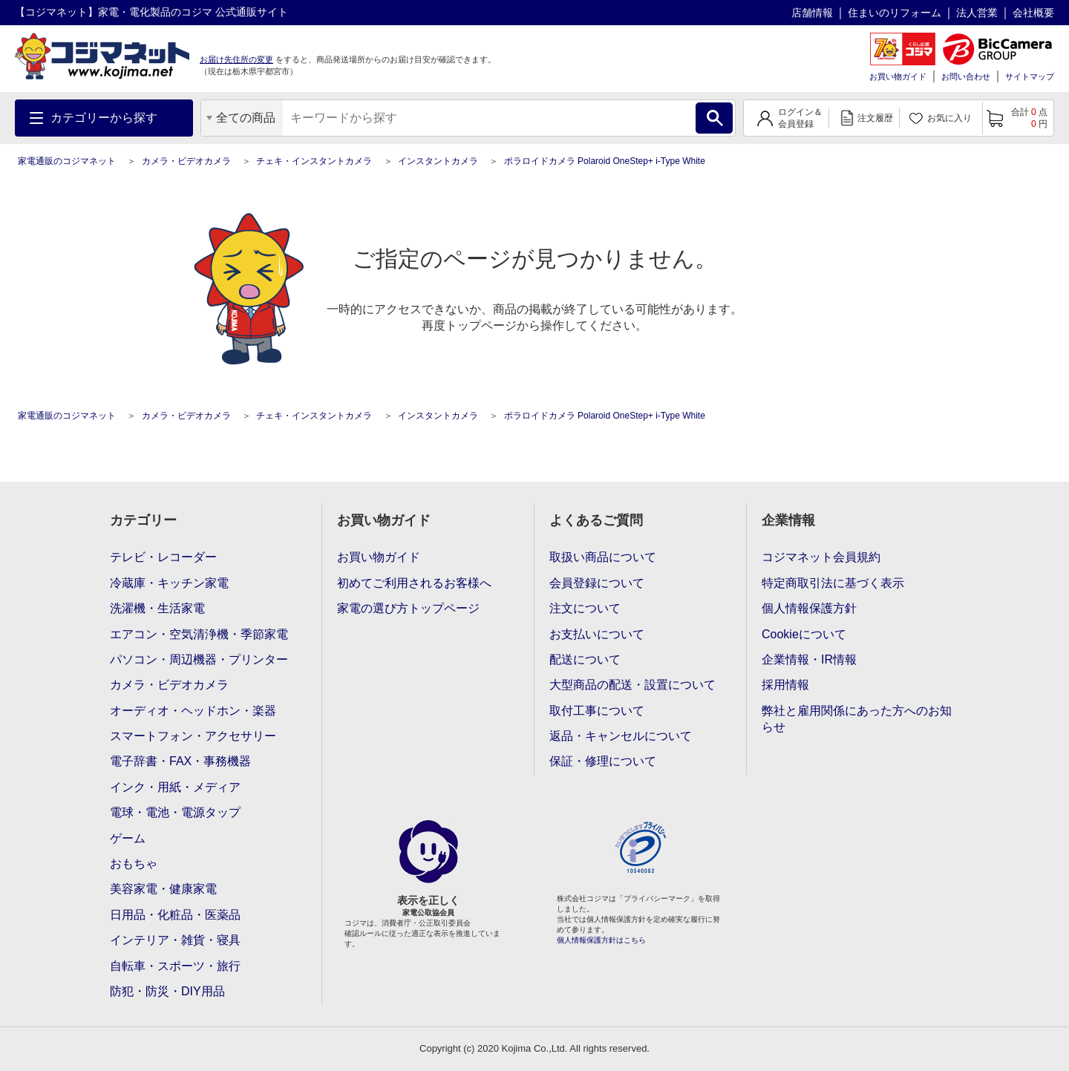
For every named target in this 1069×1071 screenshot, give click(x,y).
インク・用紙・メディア (175, 787)
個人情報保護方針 (809, 608)
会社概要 (1033, 13)
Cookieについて (804, 634)
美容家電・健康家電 (163, 888)
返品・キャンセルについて (620, 736)
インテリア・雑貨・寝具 (175, 940)
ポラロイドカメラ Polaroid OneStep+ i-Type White (604, 161)
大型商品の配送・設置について (632, 684)
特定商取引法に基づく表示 (833, 583)
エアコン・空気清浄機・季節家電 (199, 634)
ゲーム (128, 838)
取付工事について (596, 710)
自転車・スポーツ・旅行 (175, 966)
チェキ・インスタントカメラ (314, 161)
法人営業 (977, 13)
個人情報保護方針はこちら (601, 940)
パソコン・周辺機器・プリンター (199, 659)
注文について (585, 608)
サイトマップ (1029, 76)
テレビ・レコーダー (163, 557)
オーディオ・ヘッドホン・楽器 (193, 710)
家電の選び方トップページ (408, 608)
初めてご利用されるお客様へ (414, 583)
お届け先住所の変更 (236, 59)
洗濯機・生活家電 (157, 608)
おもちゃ (133, 863)
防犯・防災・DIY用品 (167, 991)
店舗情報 (812, 13)
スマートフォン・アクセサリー (193, 736)
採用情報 (785, 684)
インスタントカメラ (438, 161)
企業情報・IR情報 (809, 659)
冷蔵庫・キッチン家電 (169, 583)
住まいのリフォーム (894, 13)
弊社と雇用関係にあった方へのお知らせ (857, 718)
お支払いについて (596, 634)
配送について (585, 659)
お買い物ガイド (897, 76)
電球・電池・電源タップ (175, 812)
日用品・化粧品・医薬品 (175, 914)
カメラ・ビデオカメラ (186, 161)
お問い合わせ (965, 76)
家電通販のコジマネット (67, 161)
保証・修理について (602, 761)
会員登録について (596, 583)
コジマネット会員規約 (821, 557)
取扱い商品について (602, 557)
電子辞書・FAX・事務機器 (180, 761)
